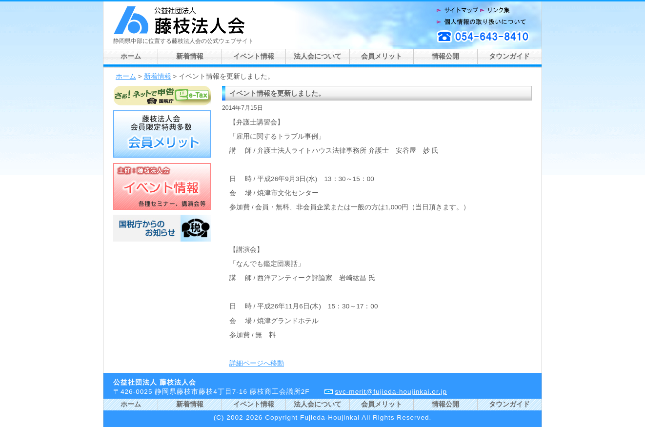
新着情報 (189, 56)
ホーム (131, 56)
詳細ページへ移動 (256, 363)
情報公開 (445, 56)
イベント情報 (253, 56)
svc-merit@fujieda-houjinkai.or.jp (391, 391)
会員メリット (381, 56)
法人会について (318, 56)
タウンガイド (509, 56)
